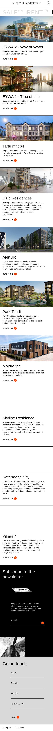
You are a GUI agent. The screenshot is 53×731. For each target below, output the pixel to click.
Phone (14, 693)
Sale (10, 12)
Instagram (7, 728)
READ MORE (10, 59)
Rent (35, 12)
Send (15, 717)
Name (13, 673)
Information (17, 704)
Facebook (20, 728)
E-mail (14, 620)
